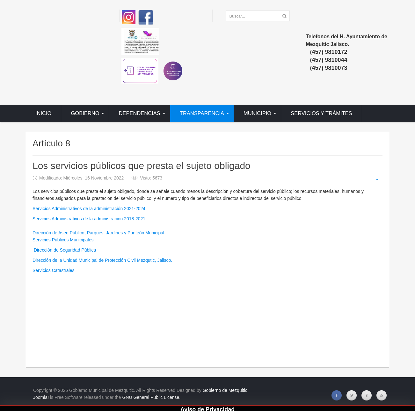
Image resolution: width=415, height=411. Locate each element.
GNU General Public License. (151, 397)
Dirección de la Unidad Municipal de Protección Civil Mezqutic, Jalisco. (102, 260)
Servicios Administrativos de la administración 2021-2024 (89, 208)
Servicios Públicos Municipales (63, 239)
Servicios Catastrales (54, 270)
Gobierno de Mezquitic (225, 390)
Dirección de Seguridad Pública (64, 250)
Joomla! (41, 397)
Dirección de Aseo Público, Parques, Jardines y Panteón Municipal (98, 232)
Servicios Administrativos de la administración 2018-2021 (89, 218)
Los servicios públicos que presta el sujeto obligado (142, 166)
